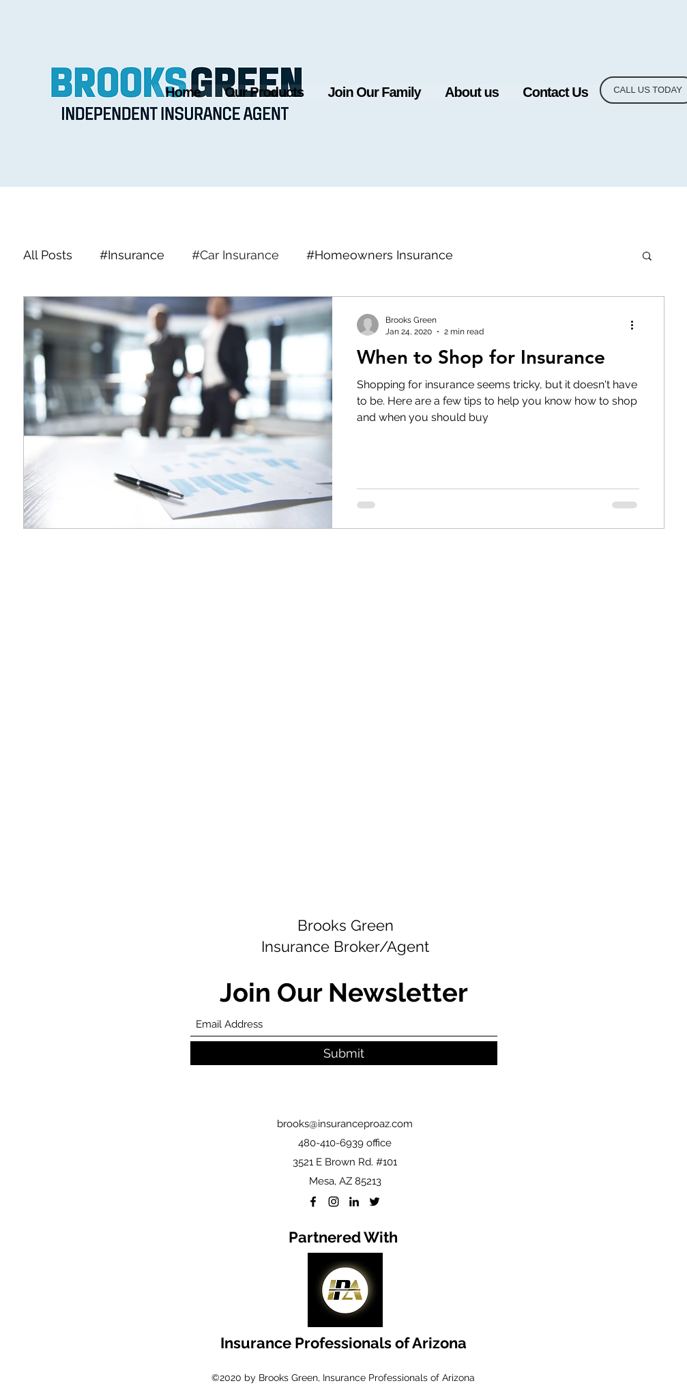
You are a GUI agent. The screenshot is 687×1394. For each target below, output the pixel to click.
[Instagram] (333, 1201)
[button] (264, 92)
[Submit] (343, 1053)
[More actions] (637, 325)
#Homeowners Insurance (379, 255)
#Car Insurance (235, 255)
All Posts (47, 255)
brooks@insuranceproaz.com (345, 1124)
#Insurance (132, 255)
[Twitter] (374, 1201)
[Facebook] (313, 1201)
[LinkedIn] (354, 1201)
